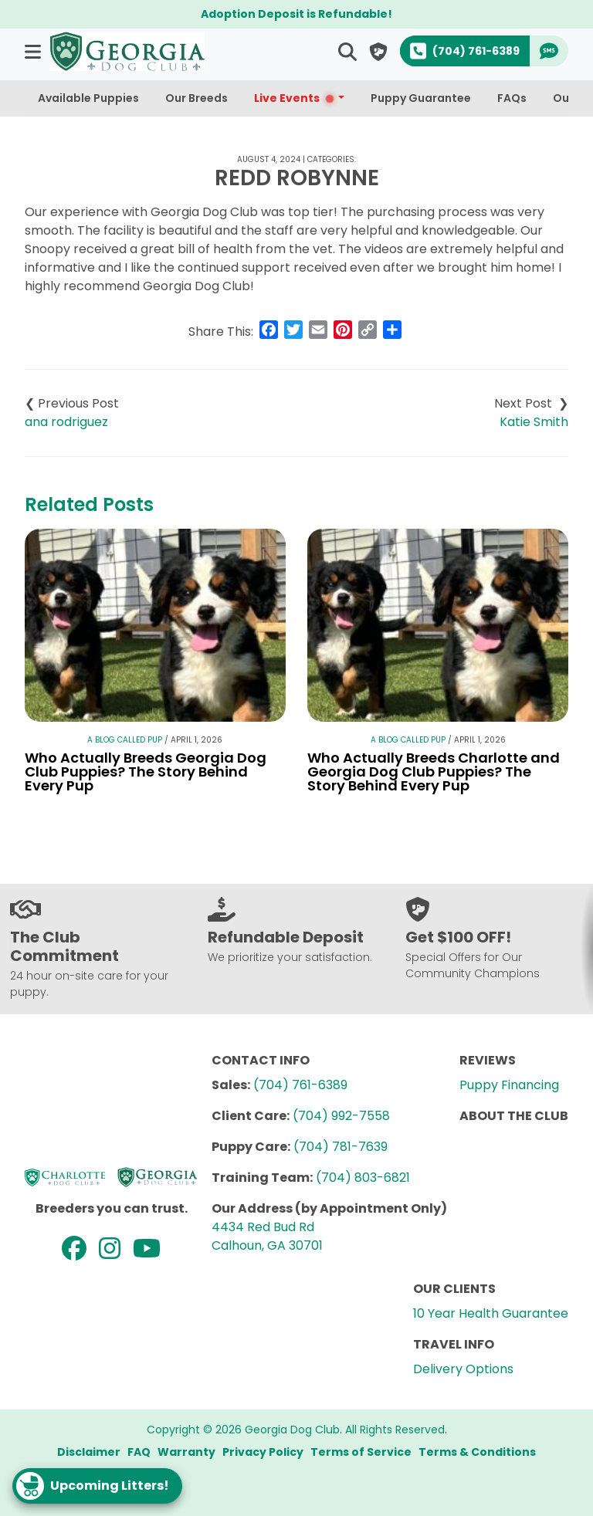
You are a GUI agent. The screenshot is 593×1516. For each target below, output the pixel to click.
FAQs (512, 98)
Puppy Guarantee (421, 98)
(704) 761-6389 (300, 1085)
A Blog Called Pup (124, 740)
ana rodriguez (66, 422)
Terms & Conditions (477, 1452)
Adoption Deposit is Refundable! (296, 14)
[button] (34, 51)
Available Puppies (88, 98)
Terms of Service (361, 1452)
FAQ (139, 1452)
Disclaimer (88, 1452)
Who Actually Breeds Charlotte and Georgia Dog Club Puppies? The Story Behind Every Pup (433, 771)
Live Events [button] (294, 98)
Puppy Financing (509, 1085)
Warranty (186, 1452)
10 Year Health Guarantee (490, 1313)
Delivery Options (463, 1369)
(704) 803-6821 (363, 1177)
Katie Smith (534, 422)
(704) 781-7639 (340, 1147)
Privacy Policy (262, 1452)
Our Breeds (196, 98)
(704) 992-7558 (341, 1116)
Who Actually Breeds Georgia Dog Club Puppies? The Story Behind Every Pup (145, 771)
